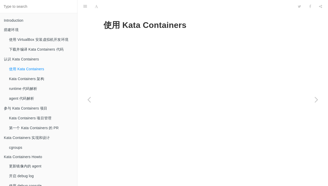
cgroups (15, 147)
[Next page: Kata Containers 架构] (316, 99)
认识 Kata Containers (21, 59)
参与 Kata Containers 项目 (25, 108)
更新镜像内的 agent (25, 166)
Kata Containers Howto (23, 157)
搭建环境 (11, 30)
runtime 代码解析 (23, 89)
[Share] (320, 6)
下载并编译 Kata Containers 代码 (36, 49)
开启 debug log (21, 176)
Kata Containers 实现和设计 (27, 138)
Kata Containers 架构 (26, 79)
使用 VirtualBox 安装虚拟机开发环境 (38, 39)
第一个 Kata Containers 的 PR (34, 128)
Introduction (13, 20)
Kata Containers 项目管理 (30, 118)
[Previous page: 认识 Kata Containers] (89, 99)
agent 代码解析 (21, 98)
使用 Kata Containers (26, 69)
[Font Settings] (96, 6)
